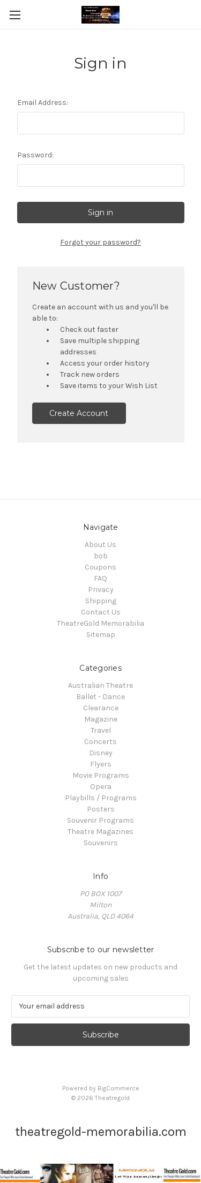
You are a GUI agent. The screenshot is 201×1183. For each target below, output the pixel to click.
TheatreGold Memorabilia (100, 623)
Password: (35, 155)
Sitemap (100, 634)
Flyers (100, 764)
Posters (101, 809)
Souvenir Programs (100, 820)
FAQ (100, 578)
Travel (101, 730)
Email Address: (42, 102)
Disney (101, 752)
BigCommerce (118, 1088)
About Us (100, 544)
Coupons (100, 567)
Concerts (100, 741)
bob (101, 555)
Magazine (100, 719)
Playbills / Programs (101, 797)
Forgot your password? (100, 242)
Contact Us (101, 612)
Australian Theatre (100, 685)
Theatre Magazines (100, 831)
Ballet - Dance (100, 696)
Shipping (100, 600)
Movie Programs (100, 775)
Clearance (100, 707)
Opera (100, 786)
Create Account (78, 413)
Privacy (101, 589)
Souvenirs (101, 842)
